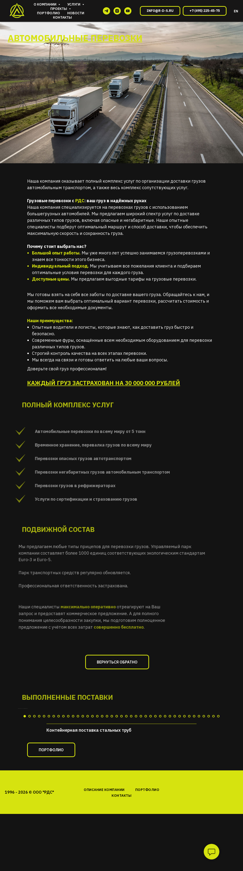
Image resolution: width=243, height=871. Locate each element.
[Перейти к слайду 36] (194, 804)
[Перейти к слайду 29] (160, 804)
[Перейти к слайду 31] (170, 804)
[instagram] (117, 11)
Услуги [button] (74, 4)
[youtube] (127, 11)
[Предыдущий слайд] (10, 753)
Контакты (62, 17)
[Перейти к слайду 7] (54, 804)
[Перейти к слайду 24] (136, 804)
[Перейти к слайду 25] (141, 804)
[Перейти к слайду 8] (58, 804)
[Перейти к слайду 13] (83, 804)
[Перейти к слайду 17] (102, 804)
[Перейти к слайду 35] (189, 804)
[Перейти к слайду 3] (34, 804)
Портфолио (48, 13)
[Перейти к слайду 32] (175, 804)
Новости (75, 13)
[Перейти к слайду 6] (49, 804)
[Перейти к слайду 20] (116, 804)
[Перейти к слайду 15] (92, 804)
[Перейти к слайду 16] (97, 804)
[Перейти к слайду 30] (165, 804)
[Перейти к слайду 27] (150, 804)
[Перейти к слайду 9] (63, 804)
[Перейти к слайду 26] (145, 804)
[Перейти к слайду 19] (112, 804)
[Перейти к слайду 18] (107, 804)
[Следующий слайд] (233, 753)
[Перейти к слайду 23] (131, 804)
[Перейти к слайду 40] (213, 804)
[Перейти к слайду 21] (121, 804)
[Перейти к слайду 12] (78, 804)
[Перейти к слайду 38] (204, 804)
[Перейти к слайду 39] (208, 804)
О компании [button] (45, 4)
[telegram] (106, 11)
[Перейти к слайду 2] (29, 804)
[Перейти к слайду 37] (199, 804)
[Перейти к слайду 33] (179, 804)
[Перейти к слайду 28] (155, 804)
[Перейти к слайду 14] (87, 804)
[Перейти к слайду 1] (24, 804)
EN (236, 11)
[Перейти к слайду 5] (44, 804)
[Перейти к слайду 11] (73, 804)
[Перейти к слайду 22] (126, 804)
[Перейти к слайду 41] (218, 804)
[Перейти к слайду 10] (68, 804)
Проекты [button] (59, 9)
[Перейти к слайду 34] (184, 804)
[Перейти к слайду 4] (39, 804)
